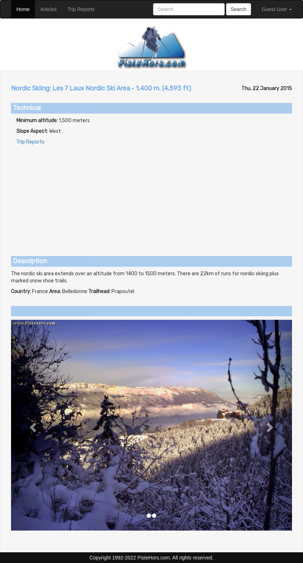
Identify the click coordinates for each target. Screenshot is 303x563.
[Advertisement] (151, 195)
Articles (51, 8)
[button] (32, 425)
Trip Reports (83, 8)
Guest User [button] (277, 9)
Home (25, 8)
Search (238, 9)
